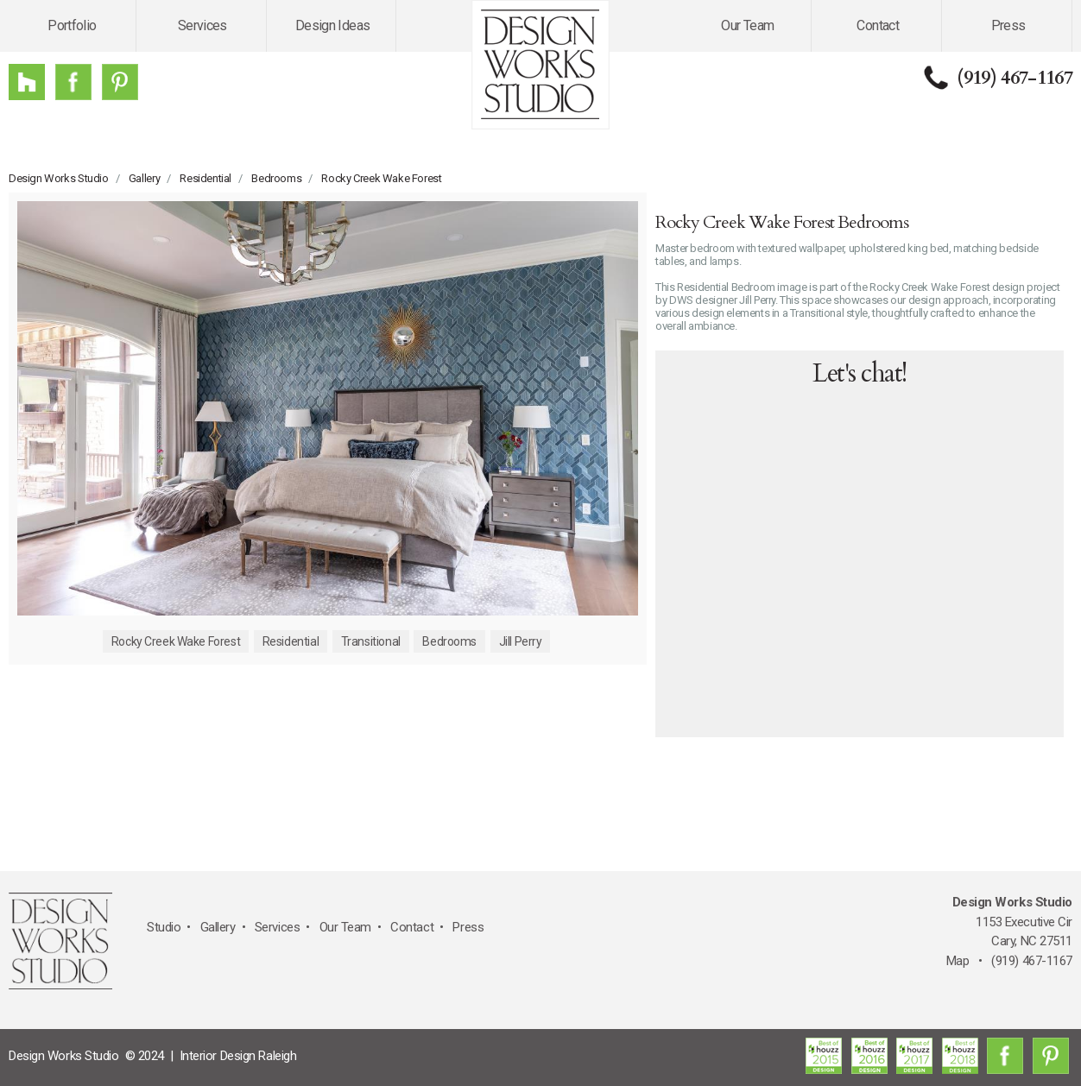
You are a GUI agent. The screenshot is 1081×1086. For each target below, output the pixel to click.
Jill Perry (520, 641)
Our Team (747, 25)
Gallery (144, 178)
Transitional (371, 641)
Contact (878, 25)
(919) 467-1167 (1014, 78)
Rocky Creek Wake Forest (381, 178)
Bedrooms (276, 178)
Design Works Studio (59, 178)
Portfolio (71, 25)
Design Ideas (332, 25)
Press (1008, 25)
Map (958, 961)
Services (202, 25)
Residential (205, 178)
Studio (163, 927)
